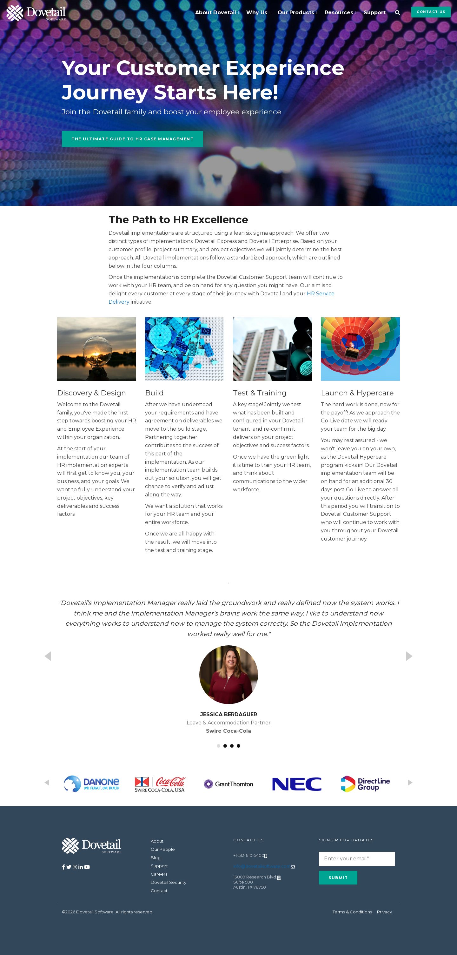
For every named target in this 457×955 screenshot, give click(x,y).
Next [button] (409, 656)
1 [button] (218, 746)
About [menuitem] (157, 841)
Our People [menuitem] (163, 849)
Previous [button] (47, 656)
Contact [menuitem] (159, 890)
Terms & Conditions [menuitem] (352, 911)
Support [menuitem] (375, 13)
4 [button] (238, 746)
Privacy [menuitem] (384, 911)
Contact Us (431, 12)
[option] (228, 666)
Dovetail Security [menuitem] (168, 882)
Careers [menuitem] (159, 874)
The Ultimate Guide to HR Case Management (132, 139)
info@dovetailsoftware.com (262, 866)
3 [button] (232, 746)
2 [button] (225, 746)
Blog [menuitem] (156, 857)
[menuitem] (217, 13)
